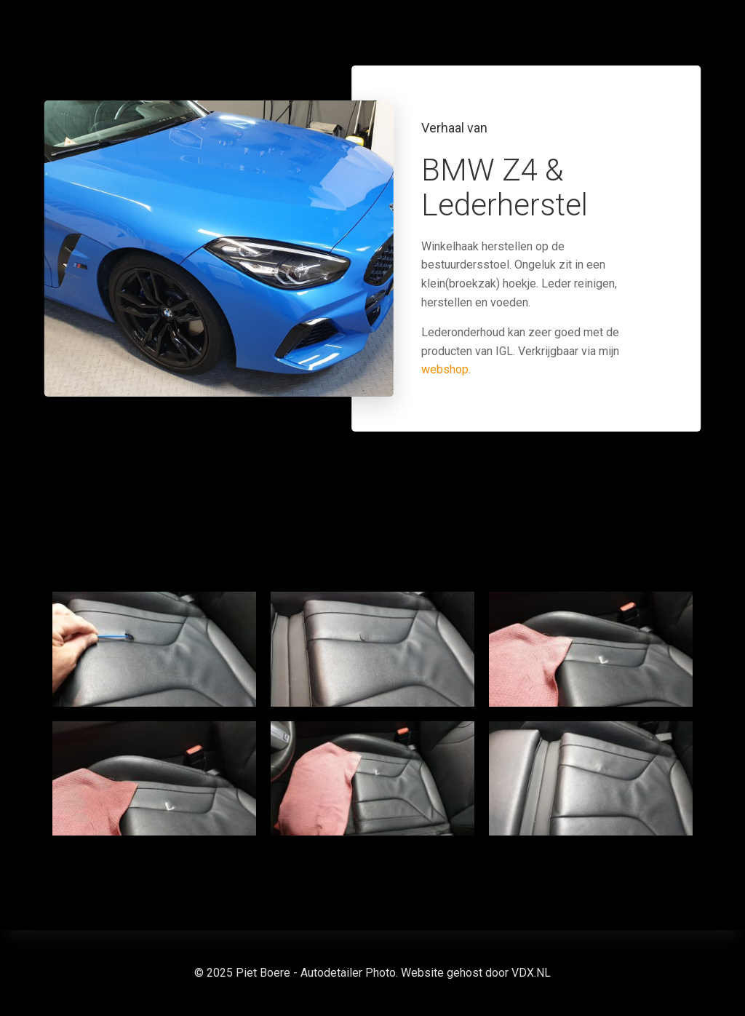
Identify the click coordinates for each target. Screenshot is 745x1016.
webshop (445, 369)
